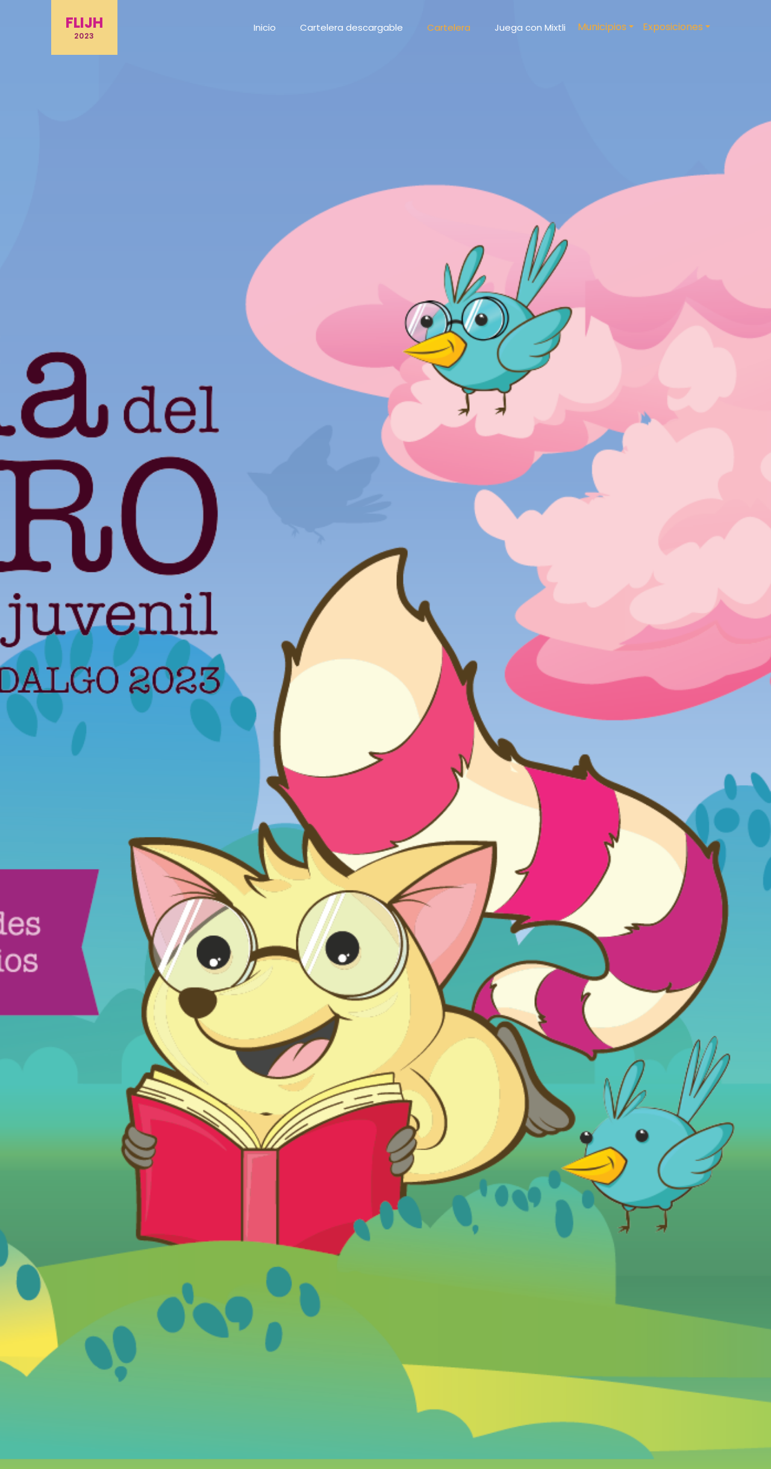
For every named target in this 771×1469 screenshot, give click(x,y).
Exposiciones (673, 27)
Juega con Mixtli (530, 27)
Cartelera (448, 27)
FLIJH (84, 27)
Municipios (602, 27)
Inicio (265, 27)
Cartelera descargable (351, 27)
